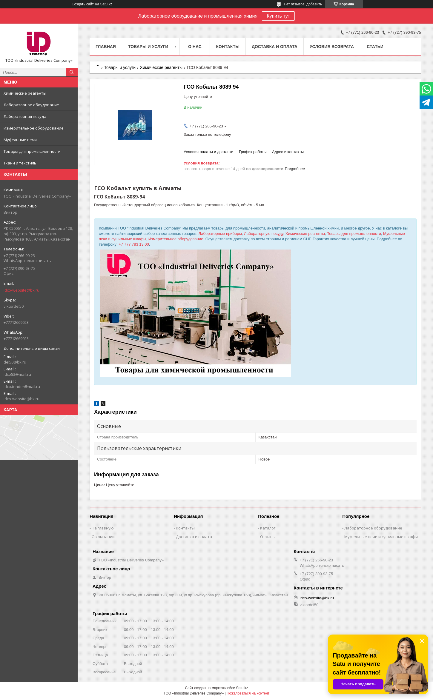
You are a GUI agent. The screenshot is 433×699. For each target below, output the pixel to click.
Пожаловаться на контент (248, 693)
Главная (106, 46)
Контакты (227, 46)
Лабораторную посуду (263, 233)
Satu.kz (242, 688)
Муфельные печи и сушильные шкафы (381, 536)
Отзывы (268, 536)
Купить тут (278, 16)
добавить (314, 4)
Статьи (375, 46)
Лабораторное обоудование (31, 104)
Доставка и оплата (274, 46)
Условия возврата (332, 46)
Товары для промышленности (32, 151)
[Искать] (72, 72)
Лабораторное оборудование (373, 528)
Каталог (267, 528)
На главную (103, 528)
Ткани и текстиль (20, 163)
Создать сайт (83, 4)
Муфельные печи (20, 139)
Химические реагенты (25, 93)
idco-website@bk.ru (21, 290)
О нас (195, 46)
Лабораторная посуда (25, 116)
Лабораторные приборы (220, 233)
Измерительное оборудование (34, 128)
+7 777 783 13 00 (134, 244)
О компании (103, 536)
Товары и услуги (148, 46)
